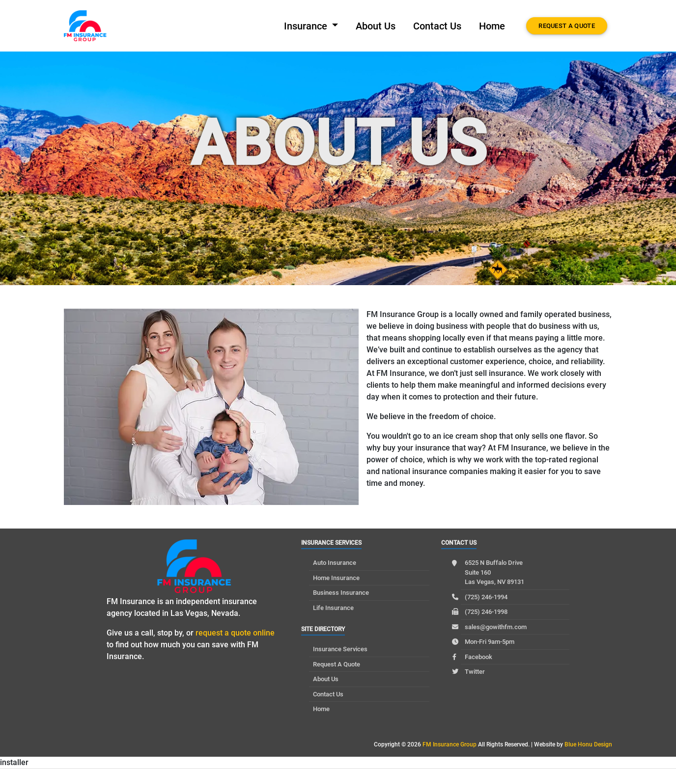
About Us (375, 26)
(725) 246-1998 (486, 611)
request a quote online (235, 632)
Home (492, 26)
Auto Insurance (334, 562)
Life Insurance (333, 607)
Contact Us (437, 26)
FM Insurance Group (449, 744)
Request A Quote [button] (566, 25)
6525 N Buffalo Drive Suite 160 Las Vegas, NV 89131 (494, 572)
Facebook (478, 657)
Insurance (307, 26)
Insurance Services (340, 649)
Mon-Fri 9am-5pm (489, 641)
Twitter (475, 671)
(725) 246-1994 (486, 597)
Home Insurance (336, 578)
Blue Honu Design (588, 744)
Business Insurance (341, 592)
